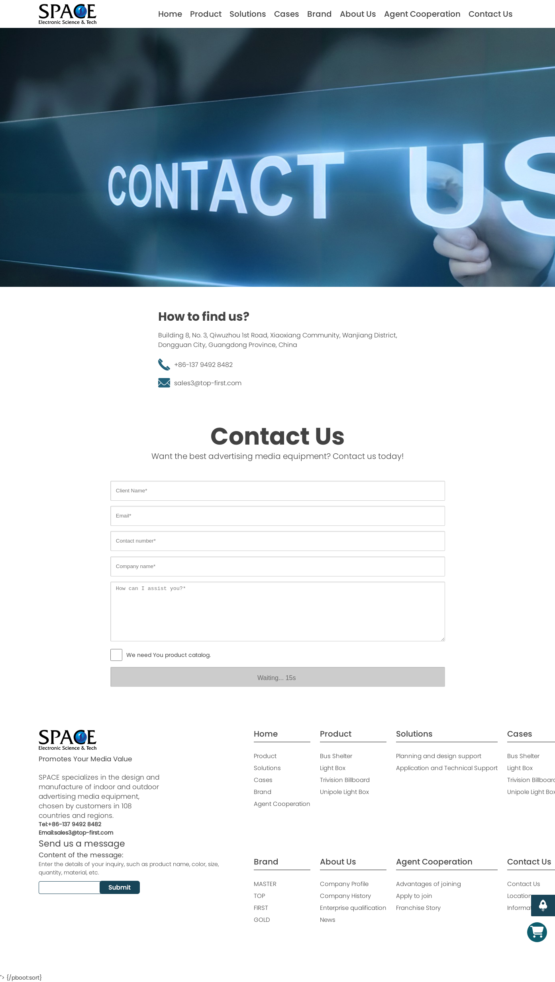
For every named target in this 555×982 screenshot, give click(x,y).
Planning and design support (438, 756)
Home (170, 14)
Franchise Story (418, 908)
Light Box (332, 768)
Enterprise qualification (353, 908)
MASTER (265, 884)
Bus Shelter (336, 756)
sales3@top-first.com (207, 383)
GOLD (262, 919)
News (327, 919)
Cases (286, 14)
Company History (345, 896)
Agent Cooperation (422, 14)
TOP (259, 896)
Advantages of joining (428, 884)
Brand (319, 14)
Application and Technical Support (447, 768)
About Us (358, 14)
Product (206, 14)
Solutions (247, 14)
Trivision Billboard (345, 780)
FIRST (261, 908)
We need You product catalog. (168, 655)
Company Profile (344, 884)
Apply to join (414, 896)
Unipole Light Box (344, 792)
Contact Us (491, 14)
